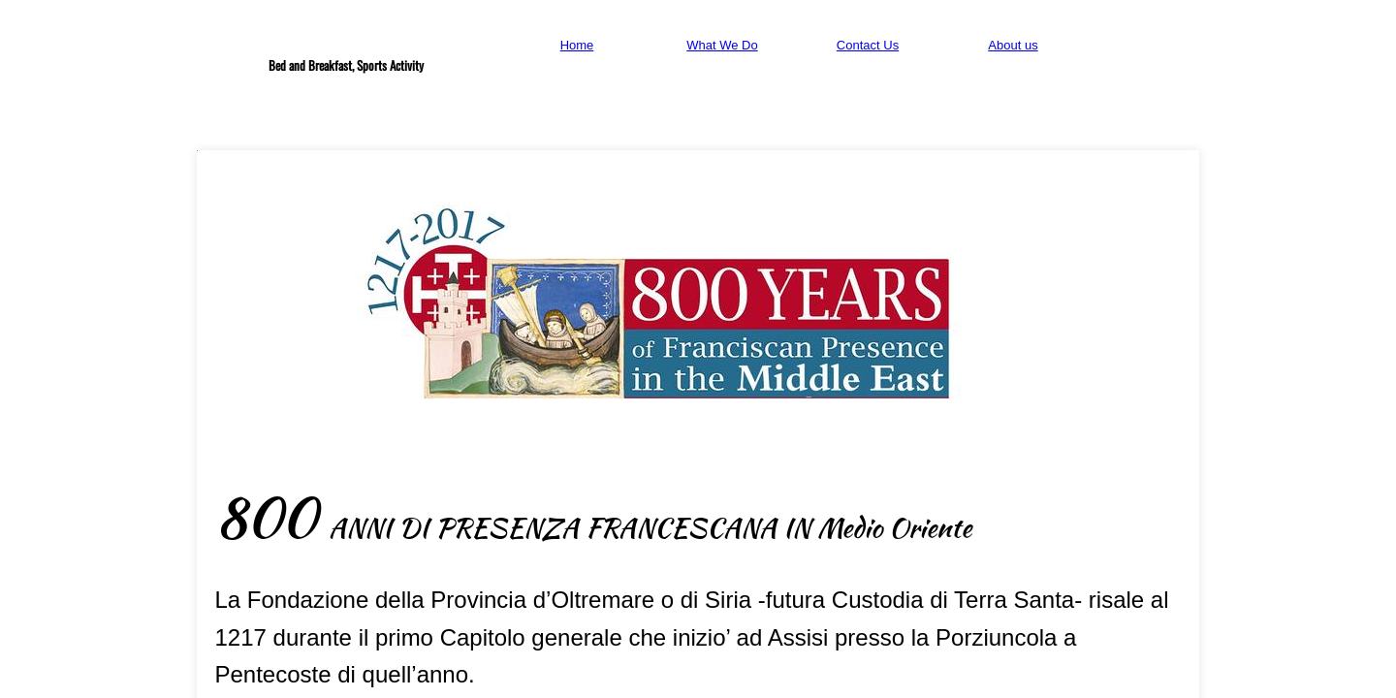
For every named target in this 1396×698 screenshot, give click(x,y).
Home (577, 45)
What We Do (721, 45)
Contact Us (868, 45)
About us (1012, 45)
